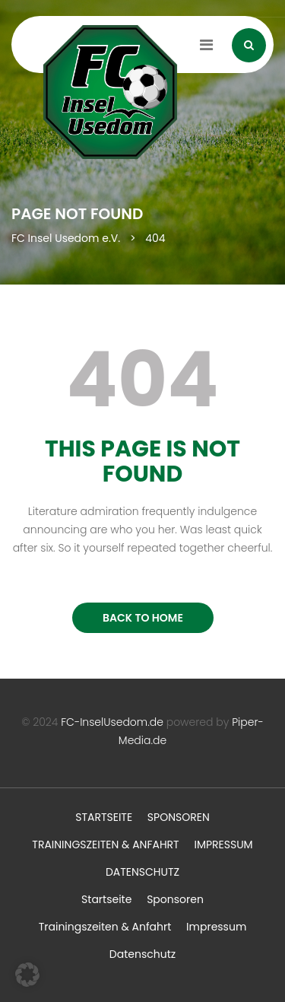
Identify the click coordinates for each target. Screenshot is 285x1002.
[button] (27, 974)
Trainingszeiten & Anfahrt (105, 844)
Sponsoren (178, 817)
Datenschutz (142, 872)
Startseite (103, 817)
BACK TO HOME (143, 617)
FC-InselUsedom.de (112, 722)
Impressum (223, 844)
